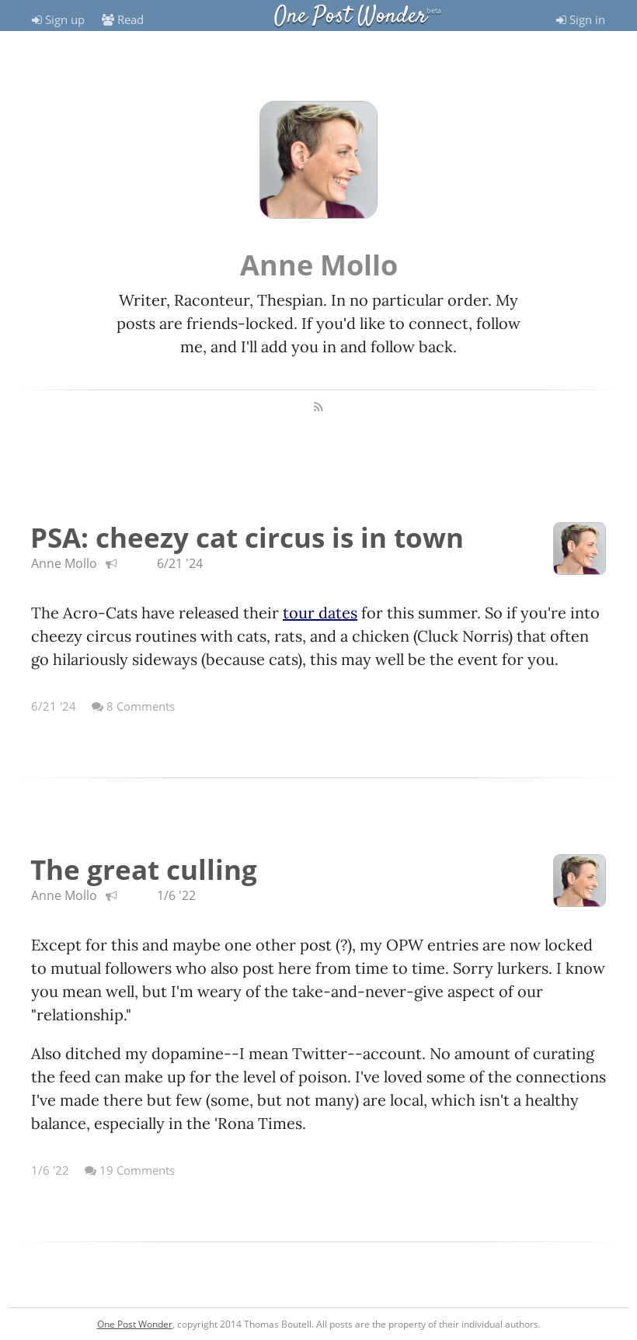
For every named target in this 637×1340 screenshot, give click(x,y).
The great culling (143, 869)
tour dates (320, 612)
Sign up (58, 19)
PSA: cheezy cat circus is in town (247, 537)
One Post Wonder (350, 16)
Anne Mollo (64, 563)
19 (130, 1170)
